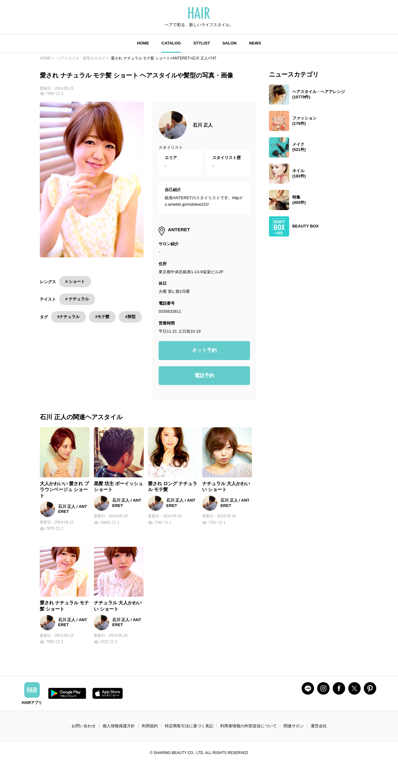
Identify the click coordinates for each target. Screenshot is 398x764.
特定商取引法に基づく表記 (189, 726)
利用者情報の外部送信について (248, 726)
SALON (229, 43)
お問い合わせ (84, 726)
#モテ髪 (102, 316)
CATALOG (171, 43)
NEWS (255, 43)
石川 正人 (203, 125)
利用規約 (150, 726)
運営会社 (319, 726)
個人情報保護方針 (119, 726)
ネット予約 (204, 350)
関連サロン (294, 726)
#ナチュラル (68, 316)
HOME (143, 43)
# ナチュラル (77, 299)
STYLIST (201, 43)
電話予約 (204, 375)
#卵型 (130, 316)
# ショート (75, 281)
